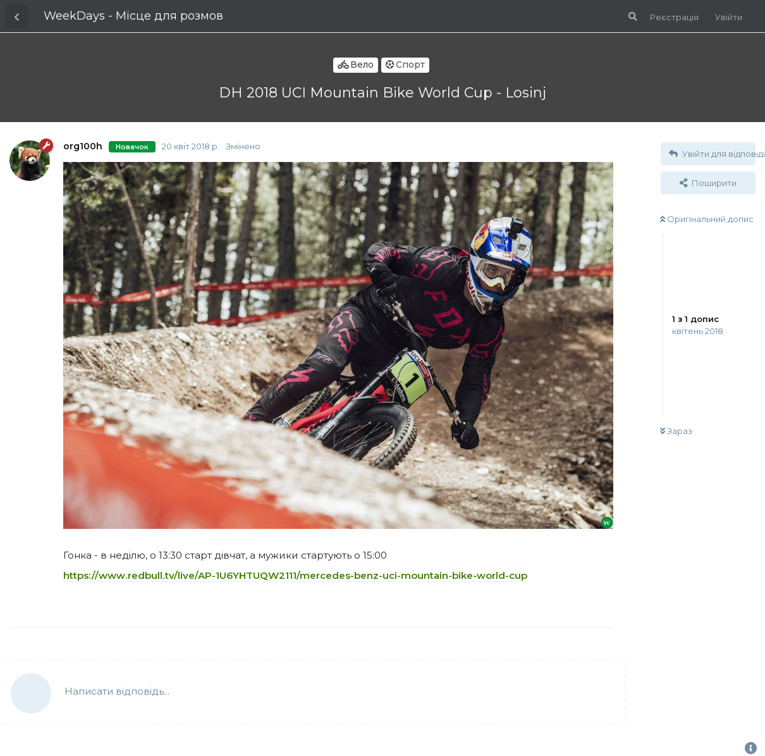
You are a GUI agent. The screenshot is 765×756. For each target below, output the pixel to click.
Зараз (676, 431)
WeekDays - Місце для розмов (133, 16)
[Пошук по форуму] (631, 16)
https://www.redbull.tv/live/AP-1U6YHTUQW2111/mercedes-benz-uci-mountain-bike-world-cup (295, 575)
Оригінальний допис (707, 219)
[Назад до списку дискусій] (16, 16)
